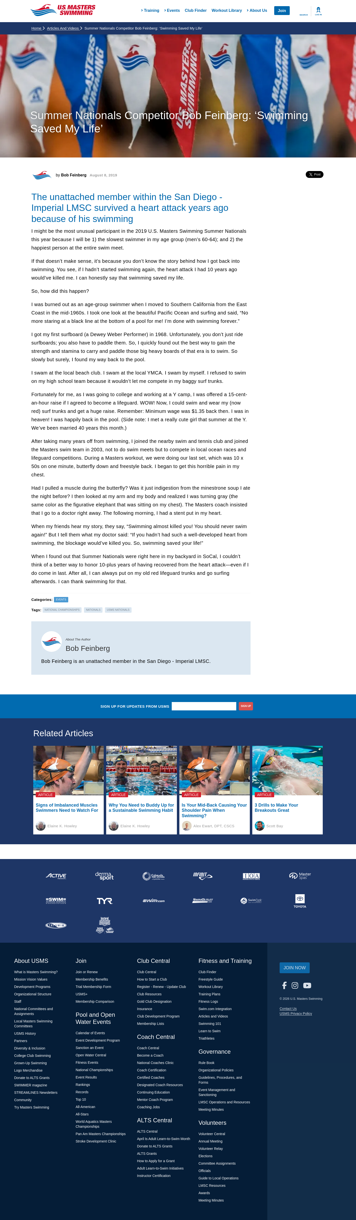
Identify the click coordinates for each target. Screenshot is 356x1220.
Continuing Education (153, 1092)
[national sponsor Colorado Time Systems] (153, 876)
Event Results (86, 1077)
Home (38, 28)
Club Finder (196, 10)
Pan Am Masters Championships (101, 1134)
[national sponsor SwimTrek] (251, 901)
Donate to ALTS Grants (32, 1078)
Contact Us (288, 1009)
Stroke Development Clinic (96, 1141)
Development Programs (32, 987)
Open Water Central (91, 1055)
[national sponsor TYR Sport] (105, 901)
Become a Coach (150, 1055)
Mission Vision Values (31, 979)
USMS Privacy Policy (296, 1014)
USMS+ (82, 994)
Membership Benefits (92, 979)
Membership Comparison (95, 1001)
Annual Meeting (210, 1141)
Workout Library (227, 10)
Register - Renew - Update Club (161, 987)
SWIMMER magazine (30, 1085)
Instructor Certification (153, 1176)
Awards (204, 1193)
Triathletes (207, 1038)
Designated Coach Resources (160, 1085)
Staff (17, 1001)
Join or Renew (87, 972)
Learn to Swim (209, 1031)
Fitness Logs (208, 1001)
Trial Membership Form (93, 987)
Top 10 (81, 1099)
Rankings (83, 1085)
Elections (206, 1156)
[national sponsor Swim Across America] (56, 901)
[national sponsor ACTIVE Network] (56, 876)
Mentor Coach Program (155, 1100)
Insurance (144, 1009)
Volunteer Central (212, 1134)
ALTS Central (147, 1131)
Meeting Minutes (211, 1109)
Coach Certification (151, 1070)
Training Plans (209, 994)
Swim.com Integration (215, 1009)
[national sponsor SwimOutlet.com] (202, 901)
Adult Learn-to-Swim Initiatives (160, 1168)
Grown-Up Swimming (30, 1063)
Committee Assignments (217, 1163)
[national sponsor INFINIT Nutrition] (202, 876)
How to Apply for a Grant (156, 1161)
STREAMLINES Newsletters (36, 1093)
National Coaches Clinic (155, 1063)
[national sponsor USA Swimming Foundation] (105, 925)
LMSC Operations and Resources (224, 1102)
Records (82, 1092)
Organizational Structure (32, 994)
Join (282, 11)
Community (23, 1100)
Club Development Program (158, 1016)
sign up (246, 706)
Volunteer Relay (211, 1149)
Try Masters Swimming (31, 1107)
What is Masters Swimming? (36, 972)
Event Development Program (98, 1040)
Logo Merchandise (28, 1070)
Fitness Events (87, 1062)
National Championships (94, 1070)
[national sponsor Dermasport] (105, 876)
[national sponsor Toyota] (300, 901)
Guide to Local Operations (219, 1178)
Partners (20, 1041)
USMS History (25, 1033)
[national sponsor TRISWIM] (56, 925)
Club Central (146, 972)
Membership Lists (150, 1024)
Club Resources (149, 994)
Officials (205, 1171)
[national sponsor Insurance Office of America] (251, 876)
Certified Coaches (150, 1077)
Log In (318, 15)
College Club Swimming (32, 1056)
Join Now (295, 967)
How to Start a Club (152, 979)
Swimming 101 (210, 1024)
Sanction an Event (90, 1048)
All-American (85, 1107)
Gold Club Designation (154, 1001)
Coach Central (148, 1048)
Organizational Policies (216, 1070)
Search (304, 15)
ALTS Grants (147, 1154)
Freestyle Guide (211, 979)
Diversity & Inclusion (29, 1048)
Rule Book (207, 1063)
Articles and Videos (64, 28)
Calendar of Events (90, 1033)
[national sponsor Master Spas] (300, 876)
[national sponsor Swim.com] (153, 901)
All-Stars (82, 1114)
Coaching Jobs (148, 1107)
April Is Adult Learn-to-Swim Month (163, 1139)
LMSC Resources (212, 1186)
